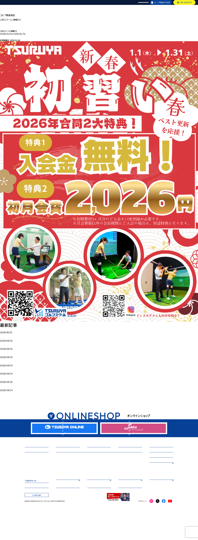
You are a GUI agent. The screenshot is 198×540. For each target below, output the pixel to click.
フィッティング (154, 469)
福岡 (86, 489)
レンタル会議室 (131, 5)
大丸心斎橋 (118, 482)
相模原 (59, 489)
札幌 (26, 492)
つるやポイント (30, 499)
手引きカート (6, 393)
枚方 (58, 482)
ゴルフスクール (62, 469)
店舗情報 (35, 5)
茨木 (26, 489)
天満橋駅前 (118, 475)
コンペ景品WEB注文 (162, 5)
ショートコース (155, 477)
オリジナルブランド (93, 5)
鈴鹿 (26, 482)
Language (143, 5)
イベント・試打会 (77, 5)
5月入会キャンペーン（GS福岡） (15, 368)
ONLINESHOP (186, 5)
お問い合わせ (92, 508)
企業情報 (28, 508)
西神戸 (87, 485)
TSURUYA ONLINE (95, 499)
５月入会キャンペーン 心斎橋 (14, 360)
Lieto (121, 499)
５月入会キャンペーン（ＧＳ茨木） (15, 376)
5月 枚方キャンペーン (11, 351)
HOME (3, 10)
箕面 (26, 485)
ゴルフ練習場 (30, 469)
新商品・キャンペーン (61, 5)
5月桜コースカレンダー (11, 385)
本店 (58, 475)
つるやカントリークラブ (158, 485)
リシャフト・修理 (108, 5)
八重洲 (116, 485)
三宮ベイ (28, 475)
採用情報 (119, 5)
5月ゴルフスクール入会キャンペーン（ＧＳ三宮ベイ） (24, 335)
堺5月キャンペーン (9, 343)
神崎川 (27, 479)
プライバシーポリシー (126, 508)
